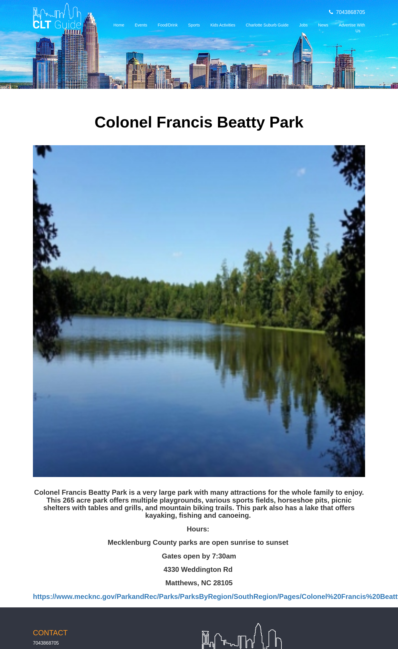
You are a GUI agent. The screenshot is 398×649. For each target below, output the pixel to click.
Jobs (303, 25)
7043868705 (347, 12)
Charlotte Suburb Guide (267, 25)
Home (118, 25)
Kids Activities (222, 25)
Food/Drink (167, 25)
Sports (194, 25)
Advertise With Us (352, 28)
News (323, 25)
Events (141, 25)
